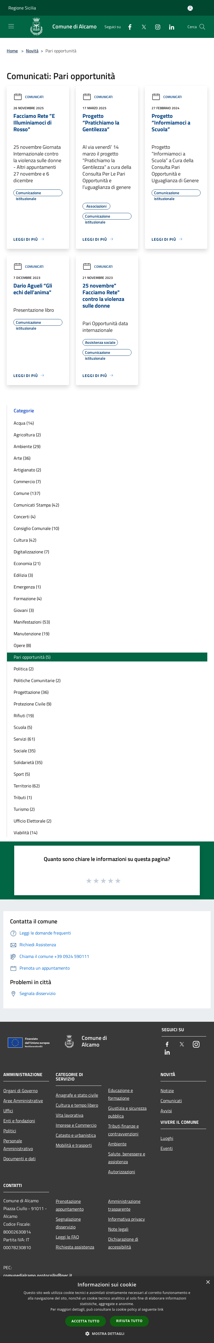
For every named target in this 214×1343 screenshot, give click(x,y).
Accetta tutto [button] (85, 1321)
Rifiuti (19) (24, 715)
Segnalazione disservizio (68, 1223)
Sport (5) (22, 774)
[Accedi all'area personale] (190, 8)
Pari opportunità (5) (32, 657)
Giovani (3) (24, 610)
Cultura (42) (25, 540)
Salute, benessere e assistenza (126, 1157)
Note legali (118, 1229)
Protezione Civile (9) (32, 703)
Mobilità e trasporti (74, 1145)
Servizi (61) (24, 739)
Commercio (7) (27, 481)
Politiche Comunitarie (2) (37, 680)
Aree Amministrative (23, 1100)
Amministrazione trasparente (124, 1205)
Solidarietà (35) (28, 762)
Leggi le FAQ (67, 1236)
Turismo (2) (24, 809)
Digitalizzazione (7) (31, 551)
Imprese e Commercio (76, 1125)
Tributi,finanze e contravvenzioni (123, 1130)
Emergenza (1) (27, 586)
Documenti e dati (19, 1158)
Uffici (8, 1110)
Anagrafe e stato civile (77, 1095)
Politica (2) (23, 668)
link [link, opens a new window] (161, 1309)
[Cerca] (202, 26)
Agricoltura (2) (27, 434)
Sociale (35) (24, 750)
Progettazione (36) (31, 692)
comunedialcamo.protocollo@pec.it (37, 1275)
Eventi (166, 1148)
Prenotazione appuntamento (70, 1205)
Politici (9, 1130)
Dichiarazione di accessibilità (123, 1243)
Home (12, 50)
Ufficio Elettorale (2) (32, 821)
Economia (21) (27, 563)
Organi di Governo (20, 1090)
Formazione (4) (28, 598)
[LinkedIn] (169, 26)
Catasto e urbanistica (76, 1135)
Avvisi (166, 1110)
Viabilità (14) (25, 832)
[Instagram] (155, 26)
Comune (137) (27, 493)
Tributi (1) (23, 797)
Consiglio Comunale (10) (36, 528)
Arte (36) (22, 458)
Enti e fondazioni (19, 1120)
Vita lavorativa (69, 1115)
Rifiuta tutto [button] (129, 1320)
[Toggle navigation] (11, 26)
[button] (107, 1333)
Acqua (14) (24, 423)
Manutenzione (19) (31, 633)
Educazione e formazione (120, 1094)
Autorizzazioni (121, 1171)
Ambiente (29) (27, 446)
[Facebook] (127, 26)
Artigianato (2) (27, 469)
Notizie (167, 1090)
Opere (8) (22, 645)
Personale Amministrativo (18, 1144)
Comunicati (28, 96)
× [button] (208, 1282)
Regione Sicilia (22, 7)
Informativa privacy (126, 1219)
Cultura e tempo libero (77, 1105)
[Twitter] (141, 26)
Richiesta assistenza (75, 1247)
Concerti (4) (24, 516)
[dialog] (107, 1309)
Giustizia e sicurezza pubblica (127, 1112)
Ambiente (117, 1143)
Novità (32, 50)
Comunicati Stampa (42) (36, 505)
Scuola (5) (23, 727)
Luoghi (166, 1138)
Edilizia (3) (23, 575)
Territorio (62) (27, 785)
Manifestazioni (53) (32, 622)
